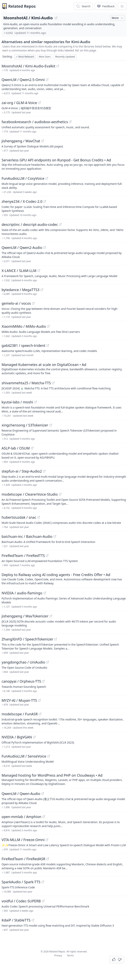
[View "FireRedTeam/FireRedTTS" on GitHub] (47, 555)
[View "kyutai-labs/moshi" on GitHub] (35, 402)
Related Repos (22, 6)
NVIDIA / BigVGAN (17, 737)
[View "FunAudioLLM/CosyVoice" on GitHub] (46, 178)
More (118, 18)
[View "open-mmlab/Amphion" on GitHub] (43, 816)
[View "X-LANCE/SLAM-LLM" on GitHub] (38, 270)
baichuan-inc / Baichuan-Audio (27, 536)
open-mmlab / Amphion (21, 816)
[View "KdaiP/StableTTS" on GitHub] (33, 920)
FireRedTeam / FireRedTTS (23, 555)
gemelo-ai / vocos (16, 303)
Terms (70, 955)
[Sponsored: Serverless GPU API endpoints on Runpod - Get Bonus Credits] (64, 164)
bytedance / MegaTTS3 (20, 289)
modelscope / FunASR (20, 714)
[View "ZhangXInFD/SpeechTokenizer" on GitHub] (55, 639)
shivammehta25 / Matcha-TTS (26, 383)
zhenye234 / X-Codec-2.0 (22, 201)
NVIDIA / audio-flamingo (22, 593)
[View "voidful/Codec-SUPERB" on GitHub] (43, 901)
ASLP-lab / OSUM (16, 448)
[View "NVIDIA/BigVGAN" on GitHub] (34, 737)
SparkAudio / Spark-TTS (21, 882)
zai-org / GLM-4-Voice (19, 102)
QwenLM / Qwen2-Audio (22, 247)
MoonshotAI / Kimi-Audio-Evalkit (28, 66)
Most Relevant (25, 56)
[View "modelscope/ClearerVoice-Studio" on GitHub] (60, 494)
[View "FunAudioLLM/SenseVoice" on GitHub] (48, 756)
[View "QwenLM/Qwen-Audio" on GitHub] (42, 793)
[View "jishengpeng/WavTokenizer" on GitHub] (50, 616)
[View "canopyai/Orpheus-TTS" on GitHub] (43, 681)
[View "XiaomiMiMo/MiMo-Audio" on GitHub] (48, 326)
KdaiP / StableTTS (16, 920)
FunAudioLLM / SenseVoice (24, 756)
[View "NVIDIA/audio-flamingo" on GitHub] (44, 593)
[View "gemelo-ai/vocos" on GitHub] (33, 303)
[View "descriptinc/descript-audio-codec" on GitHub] (60, 224)
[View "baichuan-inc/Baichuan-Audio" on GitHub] (54, 536)
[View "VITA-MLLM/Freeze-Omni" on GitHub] (47, 839)
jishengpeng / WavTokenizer (25, 616)
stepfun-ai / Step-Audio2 (22, 471)
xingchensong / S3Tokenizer (25, 425)
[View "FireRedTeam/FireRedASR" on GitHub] (47, 858)
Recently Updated (65, 56)
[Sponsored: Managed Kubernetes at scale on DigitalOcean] (64, 368)
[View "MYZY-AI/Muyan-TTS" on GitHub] (39, 700)
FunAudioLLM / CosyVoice (23, 178)
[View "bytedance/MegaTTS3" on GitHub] (41, 289)
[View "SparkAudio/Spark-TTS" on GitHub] (42, 881)
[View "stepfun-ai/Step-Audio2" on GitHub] (44, 471)
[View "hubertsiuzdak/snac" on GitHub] (38, 517)
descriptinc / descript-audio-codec (30, 224)
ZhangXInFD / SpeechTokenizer (27, 639)
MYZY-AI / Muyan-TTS (19, 700)
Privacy (58, 955)
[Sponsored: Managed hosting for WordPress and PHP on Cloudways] (64, 779)
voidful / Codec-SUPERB (21, 901)
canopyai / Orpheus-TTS (21, 681)
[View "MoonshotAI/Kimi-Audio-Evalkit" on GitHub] (57, 66)
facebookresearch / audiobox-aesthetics (35, 121)
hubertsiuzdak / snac (19, 517)
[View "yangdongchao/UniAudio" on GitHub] (47, 662)
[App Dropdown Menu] (122, 6)
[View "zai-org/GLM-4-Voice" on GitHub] (39, 102)
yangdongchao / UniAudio (23, 662)
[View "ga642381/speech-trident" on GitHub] (47, 345)
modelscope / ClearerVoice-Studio (30, 494)
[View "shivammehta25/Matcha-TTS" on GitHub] (53, 382)
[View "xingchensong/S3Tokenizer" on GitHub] (50, 425)
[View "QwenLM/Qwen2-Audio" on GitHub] (44, 247)
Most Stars (45, 56)
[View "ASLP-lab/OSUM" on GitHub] (32, 448)
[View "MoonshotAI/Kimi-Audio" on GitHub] (56, 18)
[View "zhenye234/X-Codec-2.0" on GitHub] (44, 201)
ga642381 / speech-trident (23, 345)
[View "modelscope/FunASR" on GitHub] (40, 714)
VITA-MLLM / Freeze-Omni (23, 839)
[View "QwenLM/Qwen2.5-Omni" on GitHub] (47, 79)
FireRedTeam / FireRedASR (23, 858)
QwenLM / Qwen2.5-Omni (23, 79)
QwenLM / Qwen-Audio (21, 793)
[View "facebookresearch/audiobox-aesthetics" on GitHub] (70, 121)
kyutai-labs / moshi (17, 402)
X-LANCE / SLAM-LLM (19, 270)
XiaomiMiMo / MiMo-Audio (24, 326)
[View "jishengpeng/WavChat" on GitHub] (42, 140)
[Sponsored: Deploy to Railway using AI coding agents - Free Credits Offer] (64, 578)
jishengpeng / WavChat (21, 141)
